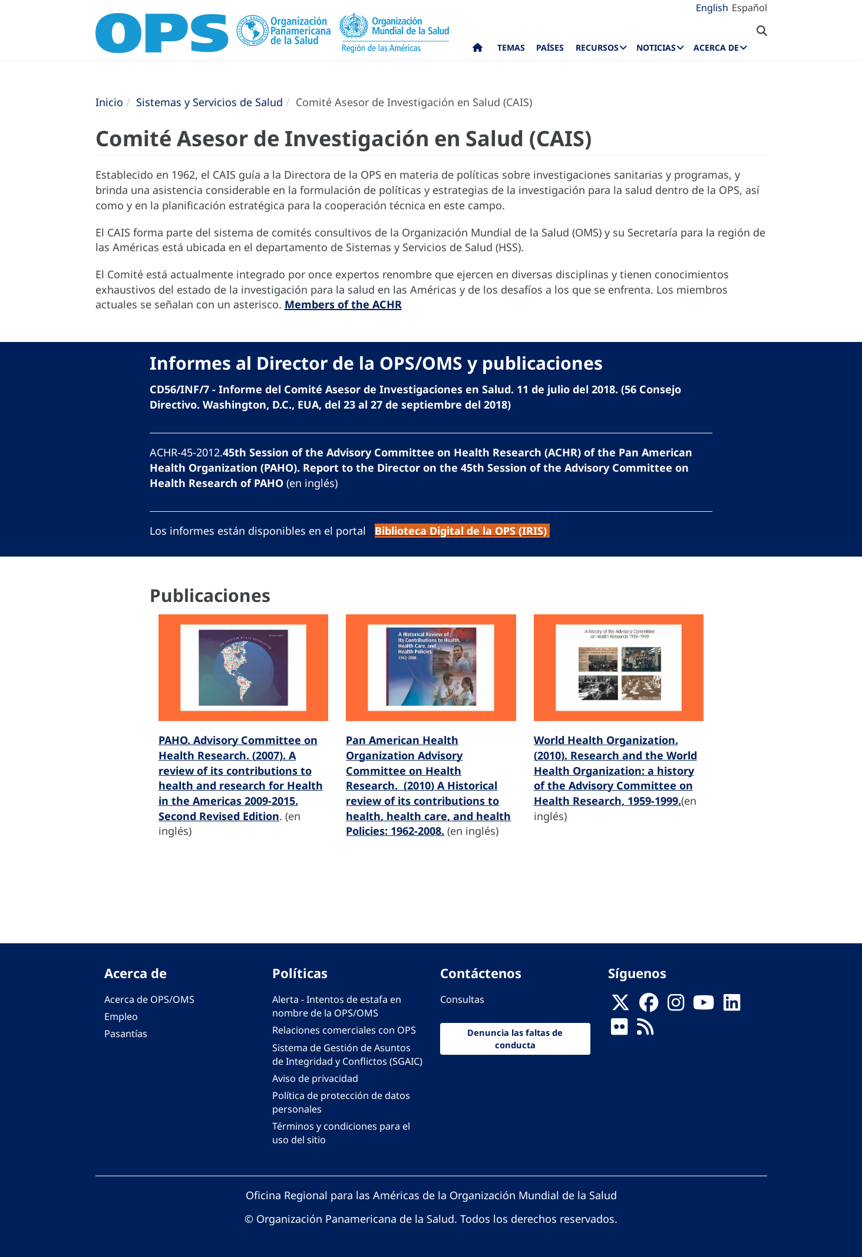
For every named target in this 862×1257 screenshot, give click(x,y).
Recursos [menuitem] (597, 47)
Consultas (462, 999)
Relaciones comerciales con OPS (344, 1030)
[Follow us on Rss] (645, 1030)
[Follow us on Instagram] (676, 1006)
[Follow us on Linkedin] (732, 1006)
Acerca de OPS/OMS (149, 999)
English (712, 7)
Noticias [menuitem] (656, 47)
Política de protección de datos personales (341, 1102)
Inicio (109, 102)
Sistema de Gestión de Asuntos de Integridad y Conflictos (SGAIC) (347, 1054)
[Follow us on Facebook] (648, 1006)
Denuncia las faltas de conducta (515, 1038)
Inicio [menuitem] (478, 50)
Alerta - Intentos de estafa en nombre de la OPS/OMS (336, 1006)
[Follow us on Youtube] (703, 1006)
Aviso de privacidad (315, 1078)
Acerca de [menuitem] (716, 47)
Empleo (121, 1016)
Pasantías (125, 1033)
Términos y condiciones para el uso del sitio (341, 1133)
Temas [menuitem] (511, 47)
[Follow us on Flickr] (619, 1030)
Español (749, 7)
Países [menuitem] (550, 47)
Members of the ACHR (343, 304)
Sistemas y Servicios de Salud (209, 102)
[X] (620, 1006)
